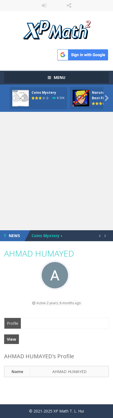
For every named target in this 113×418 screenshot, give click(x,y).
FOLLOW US (69, 5)
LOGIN (44, 5)
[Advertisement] (56, 171)
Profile (12, 323)
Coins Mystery (44, 92)
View (11, 339)
